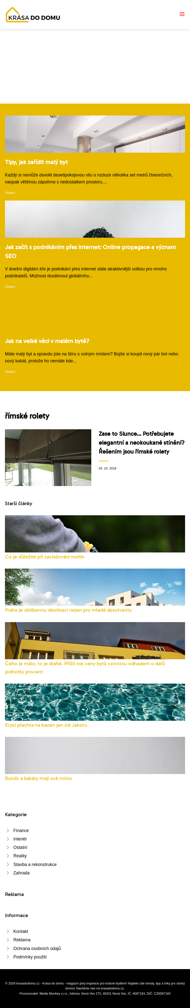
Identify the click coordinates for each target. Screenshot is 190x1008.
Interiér (104, 461)
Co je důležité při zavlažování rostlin (44, 556)
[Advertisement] (95, 66)
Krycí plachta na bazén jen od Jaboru (46, 725)
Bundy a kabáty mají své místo (38, 778)
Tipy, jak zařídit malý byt (36, 162)
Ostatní (10, 193)
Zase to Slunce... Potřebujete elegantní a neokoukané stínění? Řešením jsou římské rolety (142, 442)
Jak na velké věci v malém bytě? (47, 341)
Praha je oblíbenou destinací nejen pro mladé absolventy (68, 610)
